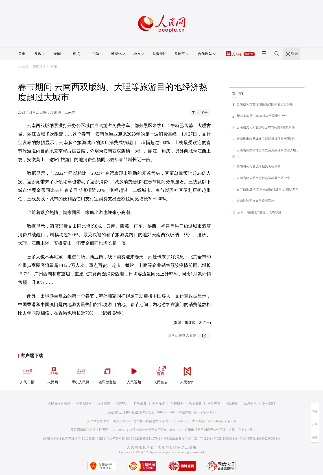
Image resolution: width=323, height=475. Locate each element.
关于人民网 (84, 403)
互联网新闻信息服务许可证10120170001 (98, 430)
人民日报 (27, 373)
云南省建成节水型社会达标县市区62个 (263, 178)
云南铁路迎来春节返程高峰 (255, 201)
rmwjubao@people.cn (222, 421)
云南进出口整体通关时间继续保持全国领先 (266, 138)
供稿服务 (177, 403)
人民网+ (54, 373)
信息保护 (250, 403)
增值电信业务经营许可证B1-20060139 (155, 430)
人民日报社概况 (59, 403)
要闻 (53, 66)
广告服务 (140, 403)
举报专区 (159, 54)
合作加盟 (158, 403)
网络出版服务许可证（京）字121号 (187, 438)
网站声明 (213, 403)
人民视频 (134, 373)
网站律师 (232, 403)
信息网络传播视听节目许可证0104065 (69, 438)
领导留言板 (107, 373)
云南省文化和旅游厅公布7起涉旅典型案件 (266, 127)
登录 (294, 54)
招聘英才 (122, 403)
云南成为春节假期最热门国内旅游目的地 (265, 104)
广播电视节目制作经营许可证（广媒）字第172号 (218, 430)
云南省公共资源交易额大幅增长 (259, 166)
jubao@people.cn (205, 412)
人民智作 (187, 373)
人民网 (23, 66)
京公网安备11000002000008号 (260, 438)
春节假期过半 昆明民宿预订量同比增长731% (267, 189)
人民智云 (160, 373)
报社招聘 (103, 403)
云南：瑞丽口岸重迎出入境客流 (259, 212)
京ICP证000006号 (225, 438)
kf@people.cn (121, 421)
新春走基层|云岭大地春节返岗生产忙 (262, 116)
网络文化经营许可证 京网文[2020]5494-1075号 (129, 438)
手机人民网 (80, 373)
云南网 (70, 112)
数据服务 (195, 403)
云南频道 (39, 66)
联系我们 (268, 403)
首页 (21, 54)
